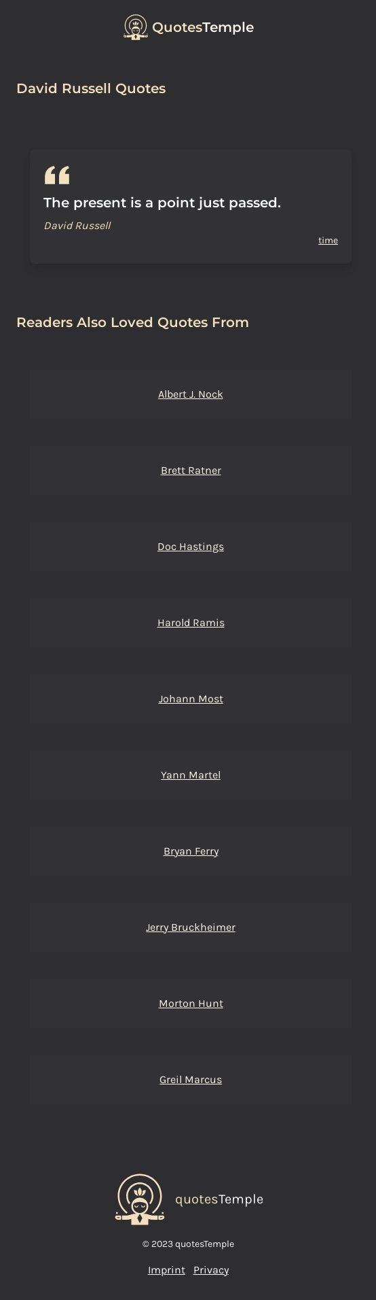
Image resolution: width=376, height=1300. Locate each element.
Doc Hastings (190, 546)
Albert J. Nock (190, 394)
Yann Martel (191, 774)
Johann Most (191, 698)
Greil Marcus (190, 1079)
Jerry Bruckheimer (191, 927)
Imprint (166, 1269)
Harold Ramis (191, 622)
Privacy (211, 1269)
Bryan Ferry (191, 850)
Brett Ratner (191, 470)
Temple (203, 27)
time (328, 240)
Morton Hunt (191, 1003)
